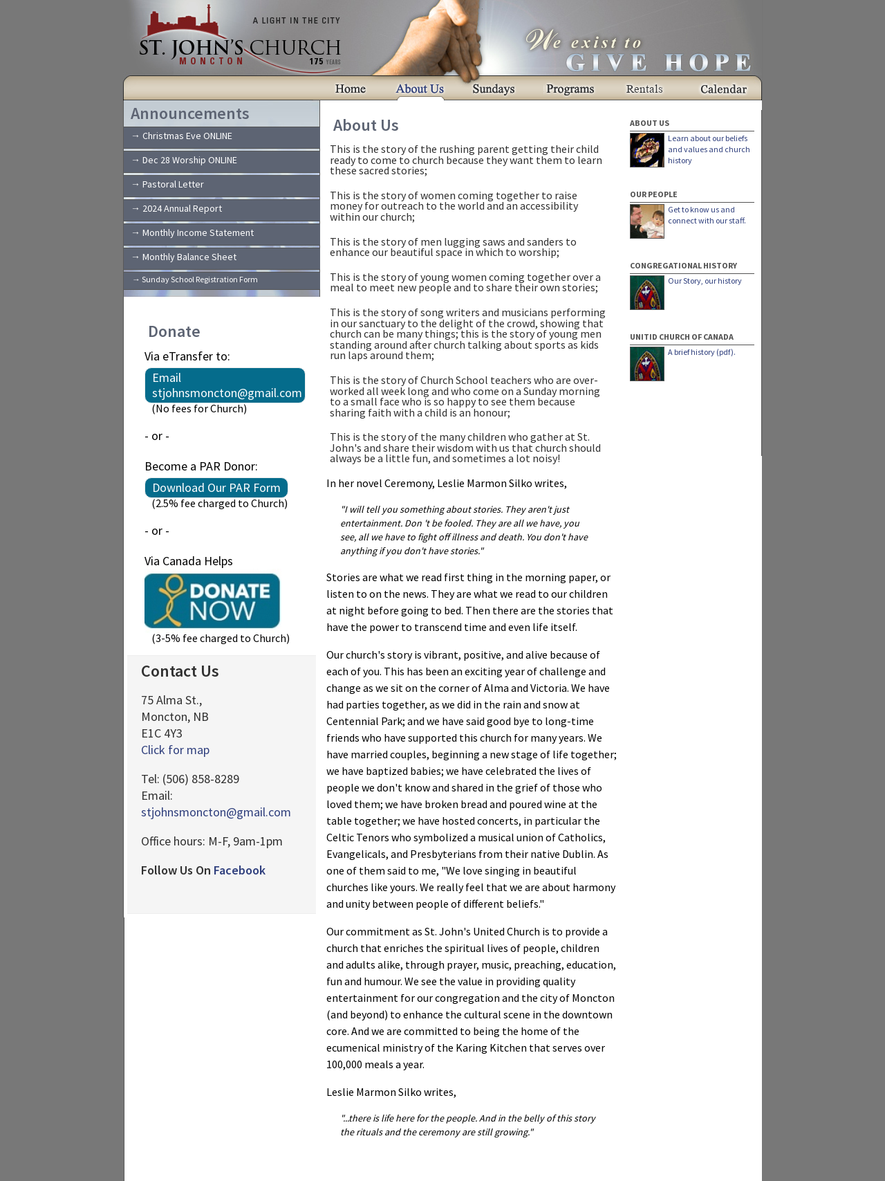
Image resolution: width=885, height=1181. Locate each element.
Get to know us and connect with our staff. (707, 215)
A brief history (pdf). (702, 352)
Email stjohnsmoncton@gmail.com (227, 385)
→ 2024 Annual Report (176, 208)
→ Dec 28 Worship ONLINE (184, 160)
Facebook (240, 870)
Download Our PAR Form (216, 487)
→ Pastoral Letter (167, 184)
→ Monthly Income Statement (192, 232)
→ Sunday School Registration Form (195, 279)
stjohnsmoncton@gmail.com (216, 812)
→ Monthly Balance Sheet (183, 256)
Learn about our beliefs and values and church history (709, 149)
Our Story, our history (705, 280)
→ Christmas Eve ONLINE (181, 135)
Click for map (175, 750)
